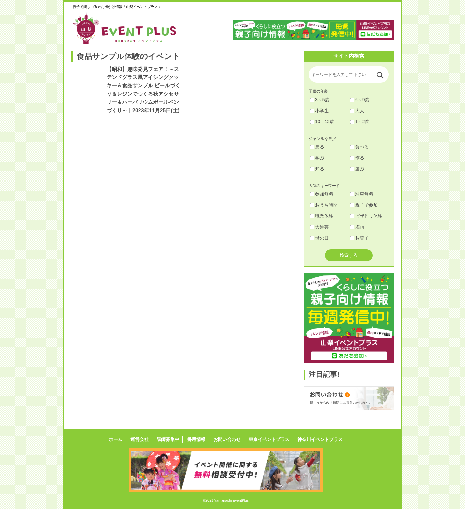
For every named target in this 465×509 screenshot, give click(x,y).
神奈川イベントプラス (320, 439)
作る (357, 157)
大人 (357, 110)
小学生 (319, 110)
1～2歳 (359, 121)
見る (317, 146)
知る (317, 168)
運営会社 (139, 439)
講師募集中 (168, 439)
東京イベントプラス (269, 439)
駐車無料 (361, 194)
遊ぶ (357, 168)
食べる (359, 146)
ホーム (115, 439)
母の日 (319, 237)
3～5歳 (319, 99)
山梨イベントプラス (129, 28)
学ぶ (317, 157)
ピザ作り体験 (366, 216)
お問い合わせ (227, 439)
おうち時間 (324, 205)
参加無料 (321, 194)
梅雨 (357, 227)
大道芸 (319, 227)
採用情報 (196, 439)
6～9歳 (359, 99)
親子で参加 (364, 205)
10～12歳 (322, 121)
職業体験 (321, 216)
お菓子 (359, 237)
